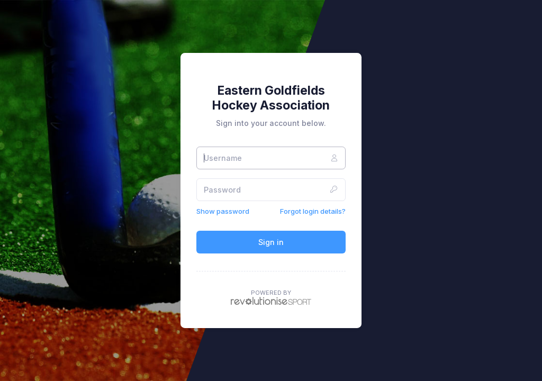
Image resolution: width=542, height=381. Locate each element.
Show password (222, 211)
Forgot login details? (313, 211)
